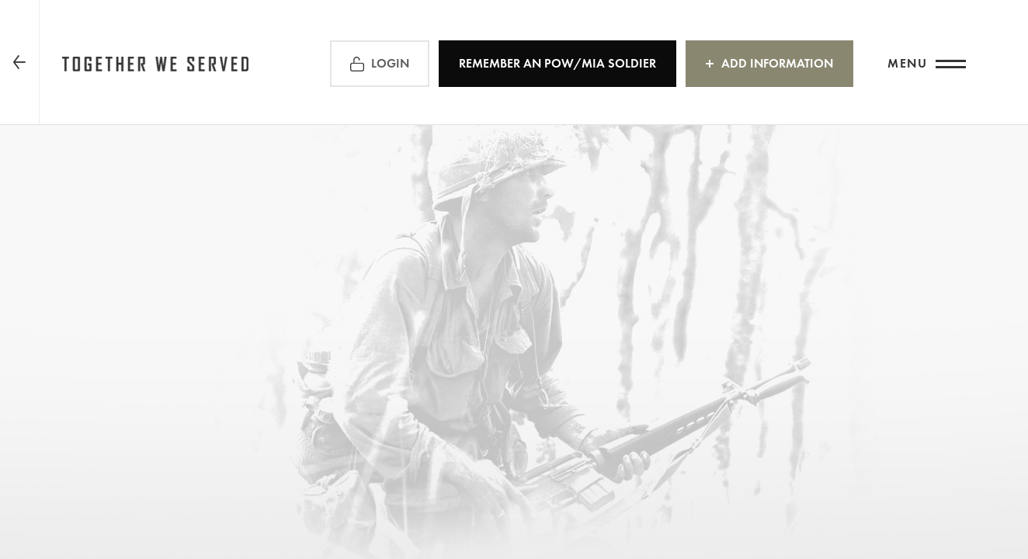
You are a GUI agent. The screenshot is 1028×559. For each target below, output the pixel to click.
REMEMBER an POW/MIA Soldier (557, 63)
